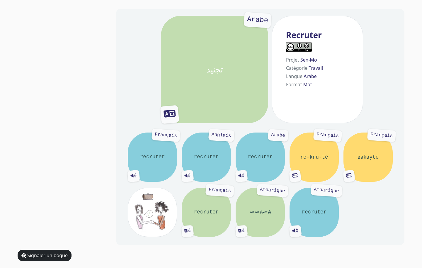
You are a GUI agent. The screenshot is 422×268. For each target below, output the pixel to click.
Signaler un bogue (44, 255)
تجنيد (214, 69)
